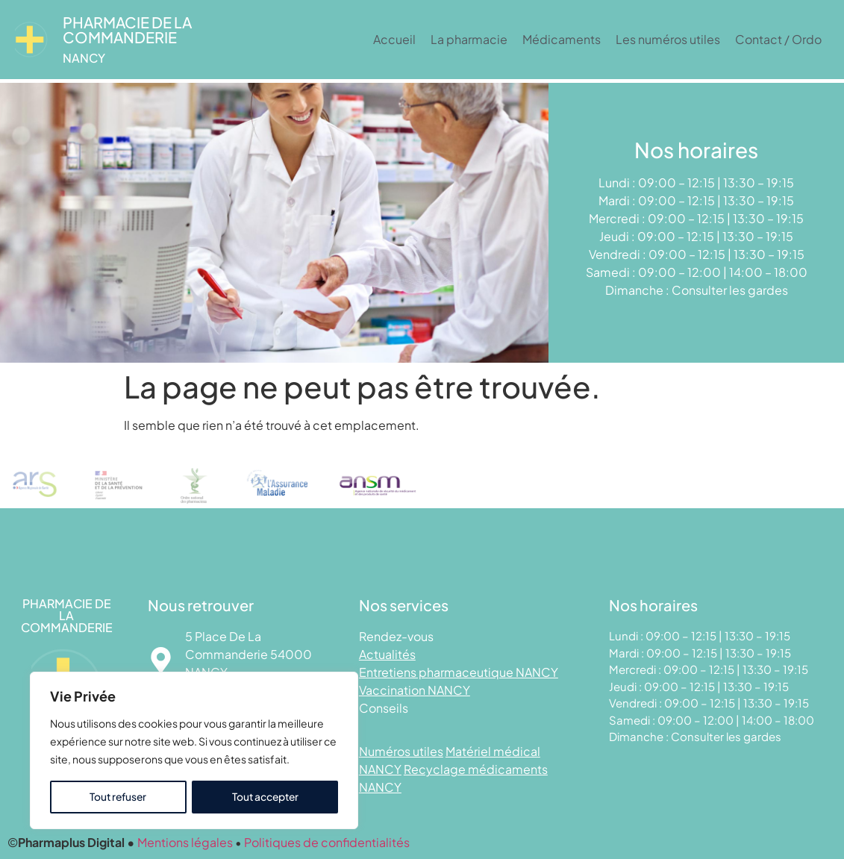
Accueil (394, 39)
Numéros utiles (401, 751)
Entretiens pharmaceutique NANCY (458, 672)
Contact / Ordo (778, 39)
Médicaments (561, 39)
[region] (194, 750)
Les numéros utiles (668, 39)
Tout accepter (265, 797)
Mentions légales (185, 842)
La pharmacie (469, 39)
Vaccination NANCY (414, 690)
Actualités (387, 654)
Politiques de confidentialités (327, 842)
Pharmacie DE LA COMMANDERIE (127, 29)
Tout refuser (118, 797)
